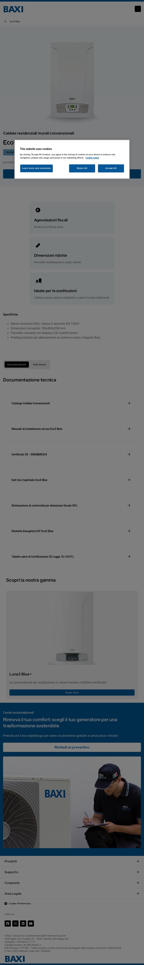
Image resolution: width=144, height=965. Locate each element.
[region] (72, 159)
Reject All (82, 168)
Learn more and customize (36, 168)
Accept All (111, 168)
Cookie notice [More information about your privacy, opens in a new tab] (92, 157)
